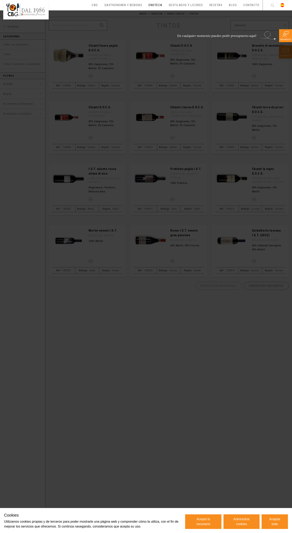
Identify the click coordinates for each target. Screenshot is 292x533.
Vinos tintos (176, 13)
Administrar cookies (241, 521)
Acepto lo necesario (203, 521)
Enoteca (156, 13)
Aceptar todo (274, 521)
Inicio (143, 13)
